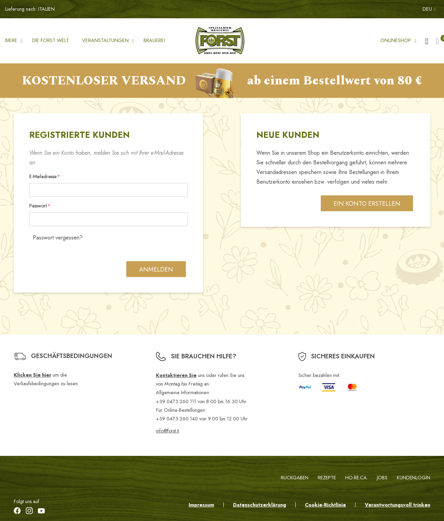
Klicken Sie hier (32, 374)
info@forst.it (167, 430)
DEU (429, 9)
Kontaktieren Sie (176, 375)
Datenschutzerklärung (259, 504)
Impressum (201, 504)
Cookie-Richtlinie (325, 504)
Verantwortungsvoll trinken (397, 504)
